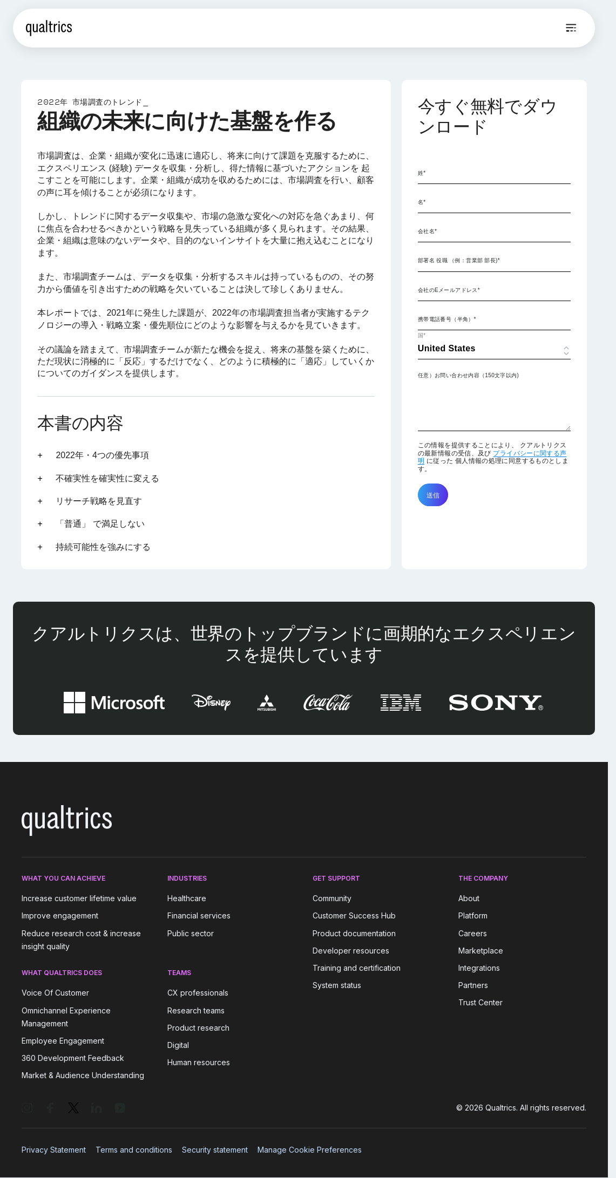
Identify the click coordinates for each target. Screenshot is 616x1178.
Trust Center (480, 1002)
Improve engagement (60, 916)
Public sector (190, 933)
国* (422, 335)
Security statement (215, 1149)
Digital (178, 1045)
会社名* (427, 231)
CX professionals (197, 993)
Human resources (198, 1062)
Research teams (196, 1010)
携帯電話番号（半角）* (447, 319)
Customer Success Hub (354, 916)
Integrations (479, 967)
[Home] (49, 28)
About (468, 898)
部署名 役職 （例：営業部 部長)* (459, 260)
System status (337, 985)
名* (422, 202)
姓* (422, 173)
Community (332, 898)
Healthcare (186, 898)
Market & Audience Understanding (83, 1075)
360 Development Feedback (73, 1058)
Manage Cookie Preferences (310, 1149)
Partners (473, 985)
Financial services (199, 916)
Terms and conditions (134, 1149)
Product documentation (354, 933)
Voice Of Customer (55, 993)
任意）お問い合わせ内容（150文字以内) (468, 375)
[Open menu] (571, 28)
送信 (433, 494)
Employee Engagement (63, 1040)
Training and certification (357, 967)
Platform (473, 916)
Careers (472, 933)
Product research (198, 1027)
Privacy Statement (54, 1149)
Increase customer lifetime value (79, 898)
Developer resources (351, 950)
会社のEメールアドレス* (449, 290)
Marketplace (480, 950)
